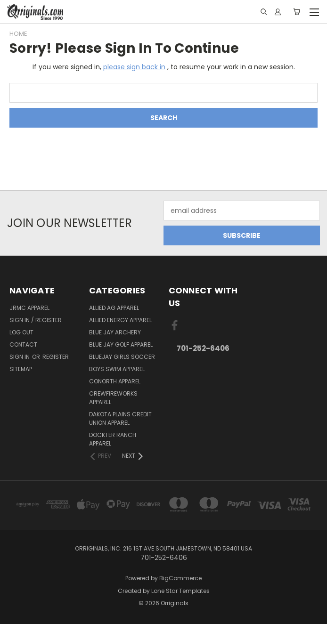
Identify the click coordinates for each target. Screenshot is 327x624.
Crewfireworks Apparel (113, 397)
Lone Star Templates (180, 591)
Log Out (21, 332)
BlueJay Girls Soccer (122, 357)
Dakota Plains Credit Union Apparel (120, 418)
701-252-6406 (203, 348)
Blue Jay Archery (115, 332)
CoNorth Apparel (114, 381)
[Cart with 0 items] (297, 11)
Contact (23, 344)
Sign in (20, 357)
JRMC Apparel (29, 308)
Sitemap (20, 369)
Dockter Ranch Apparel (112, 439)
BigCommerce (180, 578)
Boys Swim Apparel (117, 369)
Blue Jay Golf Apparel (121, 344)
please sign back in (134, 67)
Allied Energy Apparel (120, 320)
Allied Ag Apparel (114, 308)
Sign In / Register (35, 320)
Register (55, 357)
